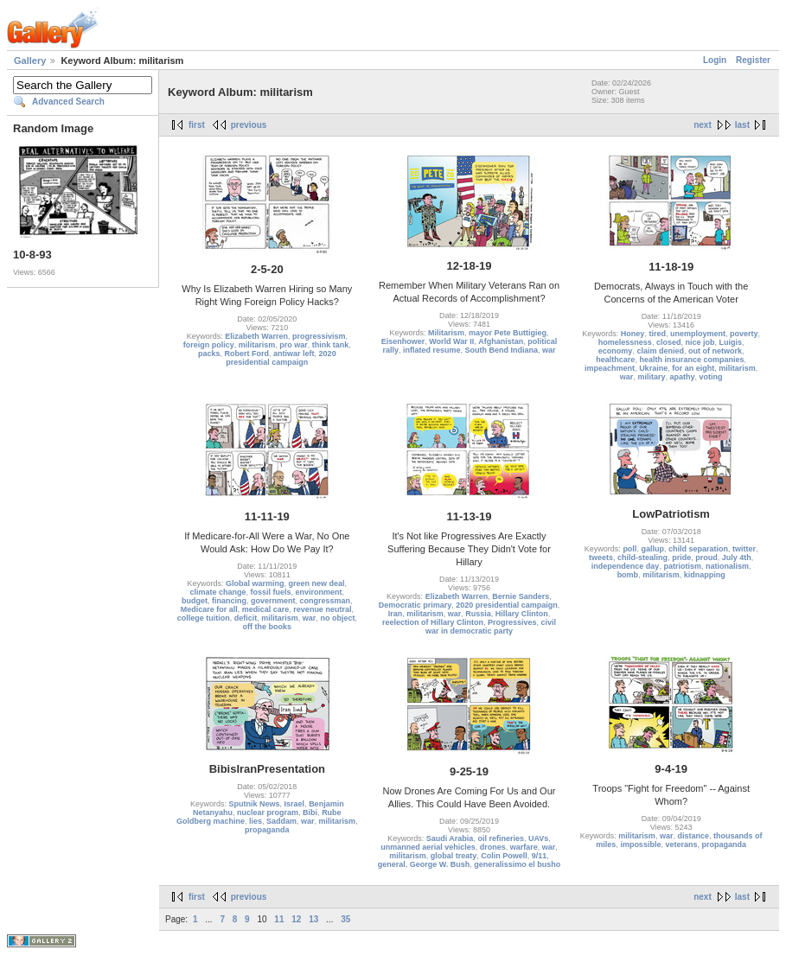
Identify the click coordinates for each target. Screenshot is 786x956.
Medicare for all (209, 609)
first (197, 125)
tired (657, 333)
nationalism (727, 566)
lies (255, 821)
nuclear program (267, 812)
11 (279, 919)
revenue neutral (322, 609)
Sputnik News (254, 804)
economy (615, 351)
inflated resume (432, 350)
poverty (744, 333)
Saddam (281, 821)
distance (693, 836)
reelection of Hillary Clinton (432, 622)
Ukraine (653, 368)
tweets (601, 557)
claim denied (660, 351)
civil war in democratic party (490, 626)
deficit (246, 618)
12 (296, 919)
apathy (681, 377)
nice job (699, 342)
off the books (267, 626)
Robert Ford (247, 353)
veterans (681, 844)
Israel (294, 804)
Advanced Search (68, 101)
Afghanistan (500, 341)
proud (706, 557)
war (549, 350)
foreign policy (208, 345)
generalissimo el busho (517, 864)
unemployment (697, 333)
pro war (293, 345)
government (273, 600)
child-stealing (642, 557)
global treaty (454, 855)
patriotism (682, 566)
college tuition (203, 618)
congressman (325, 600)
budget (195, 600)
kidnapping (704, 574)
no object (337, 618)
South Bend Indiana (502, 350)
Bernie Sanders (520, 596)
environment (319, 592)
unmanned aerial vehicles (428, 847)
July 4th (736, 557)
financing (229, 600)
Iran (395, 613)
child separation (698, 549)
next (702, 125)
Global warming (255, 583)
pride (681, 557)
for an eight (693, 368)
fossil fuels (271, 592)
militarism (257, 345)
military (651, 377)
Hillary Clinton (521, 613)
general (392, 864)
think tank (330, 345)
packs (209, 353)
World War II (451, 341)
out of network (715, 351)
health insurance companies (691, 359)
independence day (625, 566)
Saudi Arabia (450, 838)
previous (249, 125)
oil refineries (500, 838)
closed (668, 342)
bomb (628, 574)
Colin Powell (504, 855)
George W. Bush (440, 864)
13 (313, 919)
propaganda (267, 829)
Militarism (446, 332)
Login (714, 60)
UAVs (538, 838)
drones (493, 847)
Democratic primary (415, 605)
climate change (218, 592)
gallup (652, 549)
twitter (744, 549)
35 (345, 919)
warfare (524, 847)
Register (753, 60)
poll (629, 549)
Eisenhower (403, 341)
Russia (478, 613)
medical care (266, 609)
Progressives (512, 622)
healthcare (615, 359)
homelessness (625, 342)
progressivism (319, 336)
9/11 (539, 855)
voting (710, 377)
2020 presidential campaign (280, 357)
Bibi (310, 812)
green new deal (317, 583)
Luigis (730, 342)
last (742, 125)
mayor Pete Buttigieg (507, 332)
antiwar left (294, 353)
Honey (633, 333)
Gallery (30, 60)
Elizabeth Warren (256, 336)
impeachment (610, 368)
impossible (640, 844)
